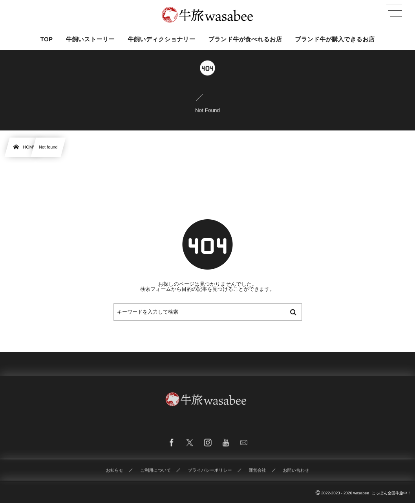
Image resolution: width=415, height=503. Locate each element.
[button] (394, 10)
